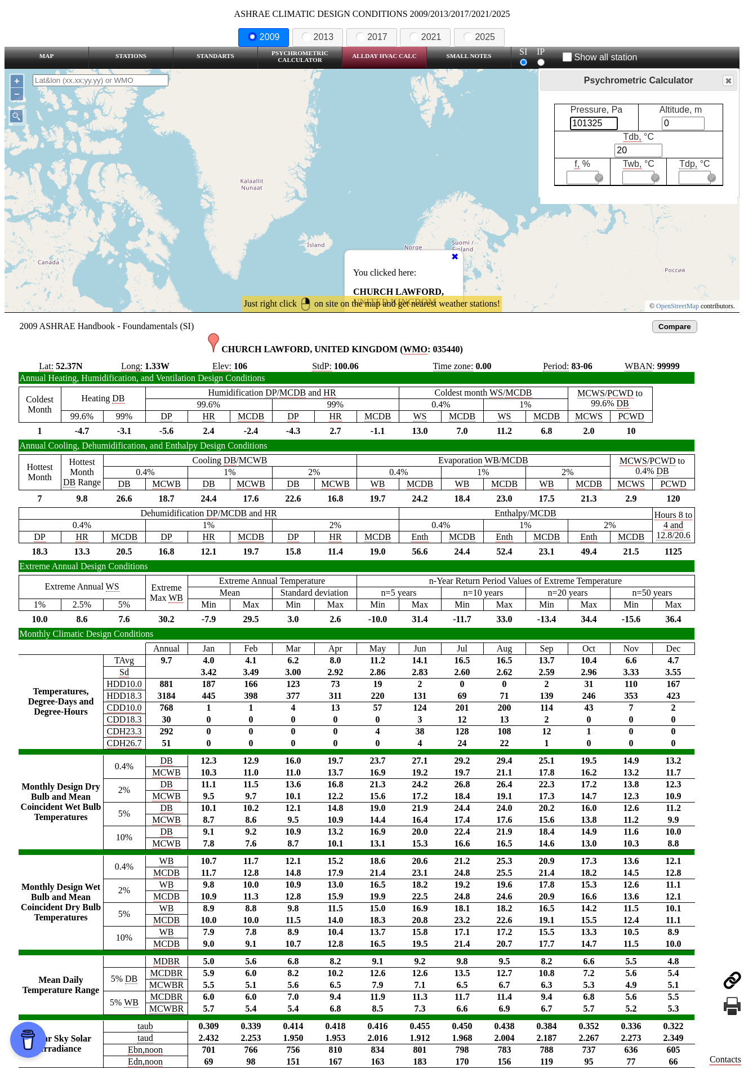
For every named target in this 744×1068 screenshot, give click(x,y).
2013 (317, 37)
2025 (479, 37)
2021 (425, 37)
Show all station (600, 57)
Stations (130, 55)
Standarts (215, 55)
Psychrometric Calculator (299, 56)
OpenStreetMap (677, 306)
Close (728, 81)
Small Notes (469, 55)
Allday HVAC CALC (384, 55)
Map (46, 55)
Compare (674, 326)
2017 (371, 37)
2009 (263, 37)
